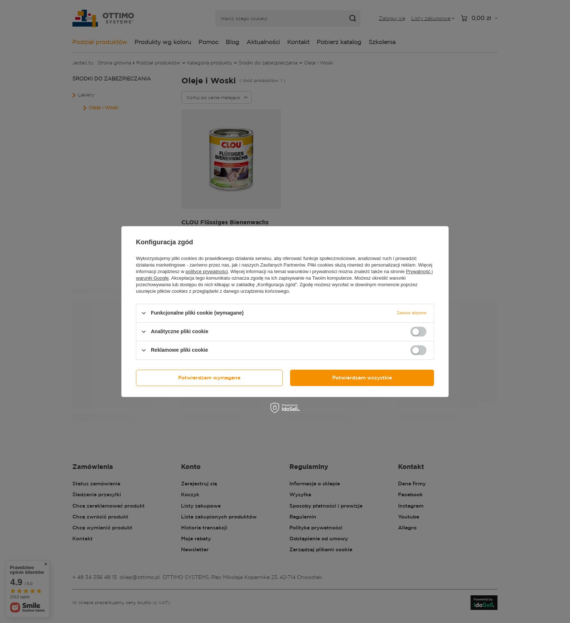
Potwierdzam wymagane (209, 377)
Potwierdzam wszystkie (362, 377)
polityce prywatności (207, 271)
